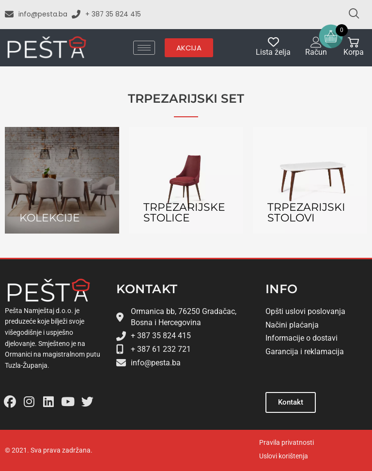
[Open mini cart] (331, 36)
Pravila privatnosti (286, 442)
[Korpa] (353, 41)
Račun (316, 52)
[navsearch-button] (349, 14)
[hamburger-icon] (144, 48)
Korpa (353, 52)
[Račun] (316, 41)
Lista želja (273, 52)
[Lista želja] (273, 41)
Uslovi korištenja (283, 456)
